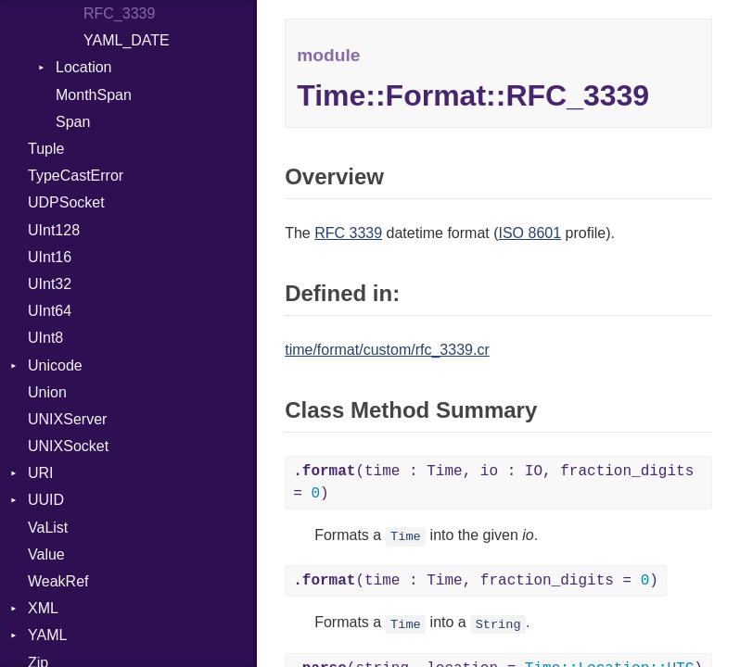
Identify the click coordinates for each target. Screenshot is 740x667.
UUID (46, 500)
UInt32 (49, 284)
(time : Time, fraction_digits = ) (475, 581)
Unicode (55, 365)
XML (43, 608)
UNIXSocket (68, 446)
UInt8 (45, 338)
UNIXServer (67, 419)
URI (41, 473)
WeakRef (58, 581)
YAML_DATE (126, 40)
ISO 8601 (530, 233)
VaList (48, 527)
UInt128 (54, 230)
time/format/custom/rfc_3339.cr (387, 350)
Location (84, 67)
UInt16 (49, 257)
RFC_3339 (119, 13)
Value (46, 554)
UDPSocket (66, 202)
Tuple (46, 149)
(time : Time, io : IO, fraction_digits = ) (493, 482)
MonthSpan (94, 95)
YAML (47, 635)
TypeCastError (75, 175)
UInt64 (49, 311)
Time (405, 537)
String (498, 624)
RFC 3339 (348, 233)
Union (47, 392)
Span (73, 122)
